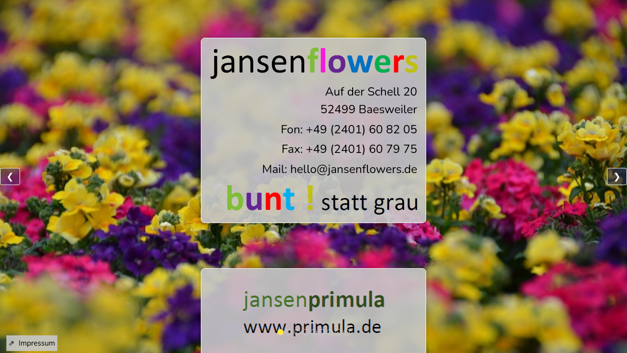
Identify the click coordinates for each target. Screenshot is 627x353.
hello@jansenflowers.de (353, 169)
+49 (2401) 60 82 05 (361, 129)
